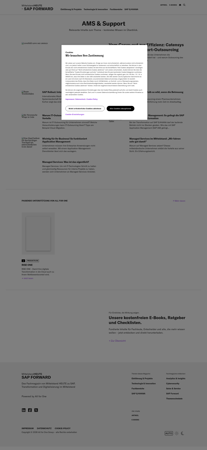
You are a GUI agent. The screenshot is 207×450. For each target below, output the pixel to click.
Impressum (69, 99)
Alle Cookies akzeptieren (120, 108)
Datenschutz (80, 99)
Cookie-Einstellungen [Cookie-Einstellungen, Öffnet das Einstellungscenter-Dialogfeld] (74, 114)
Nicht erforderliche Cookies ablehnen (85, 108)
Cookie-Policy (92, 99)
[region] (104, 82)
